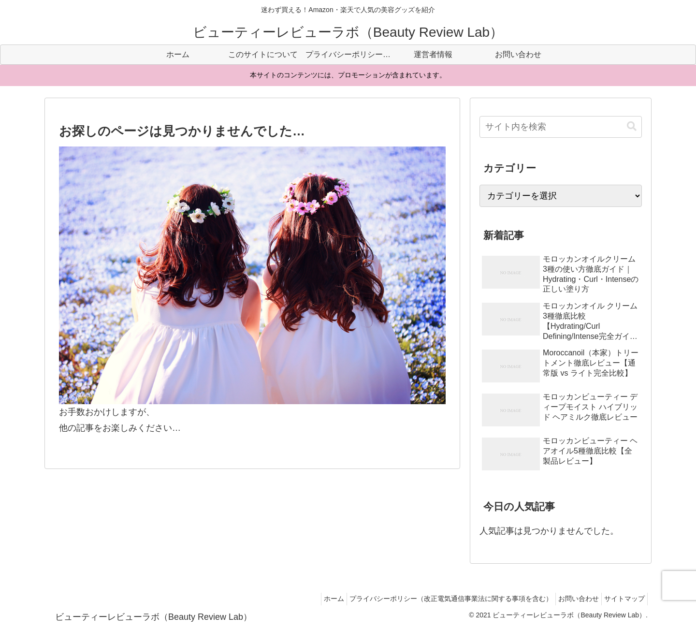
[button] (631, 126)
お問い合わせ (571, 598)
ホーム (317, 598)
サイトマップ (622, 598)
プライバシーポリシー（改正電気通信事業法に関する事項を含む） (439, 598)
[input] (560, 127)
